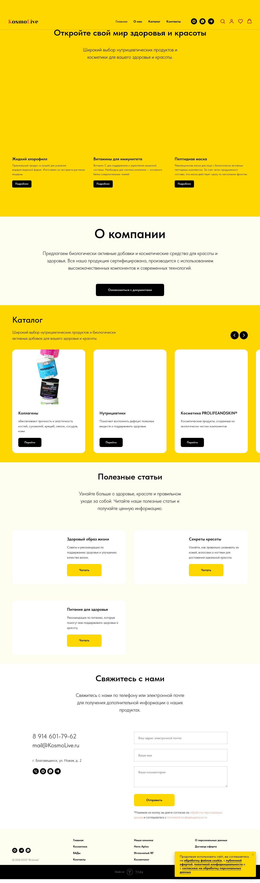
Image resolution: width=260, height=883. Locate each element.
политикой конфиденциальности (187, 817)
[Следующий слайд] (244, 335)
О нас (137, 8)
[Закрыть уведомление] (253, 855)
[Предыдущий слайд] (235, 335)
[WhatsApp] (28, 850)
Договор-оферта (206, 846)
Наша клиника (143, 840)
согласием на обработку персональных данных (210, 870)
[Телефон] (36, 771)
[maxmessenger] (194, 8)
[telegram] (211, 8)
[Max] (14, 850)
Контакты (173, 8)
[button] (222, 7)
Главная (121, 8)
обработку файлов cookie (203, 860)
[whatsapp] (202, 8)
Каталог (154, 8)
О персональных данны (210, 840)
